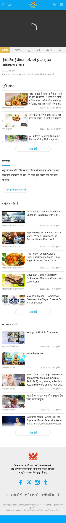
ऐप (59, 495)
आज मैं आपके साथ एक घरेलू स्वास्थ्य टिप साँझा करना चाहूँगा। (44, 397)
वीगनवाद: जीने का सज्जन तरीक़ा (16, 74)
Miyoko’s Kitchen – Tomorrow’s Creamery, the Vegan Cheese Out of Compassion (44, 299)
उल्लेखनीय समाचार (34, 353)
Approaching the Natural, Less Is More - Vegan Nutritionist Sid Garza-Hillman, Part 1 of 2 (43, 236)
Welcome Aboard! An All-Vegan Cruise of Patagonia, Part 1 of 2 (43, 213)
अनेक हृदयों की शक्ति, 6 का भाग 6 (42, 332)
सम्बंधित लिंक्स (48, 495)
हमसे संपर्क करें (31, 495)
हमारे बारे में (16, 495)
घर (7, 495)
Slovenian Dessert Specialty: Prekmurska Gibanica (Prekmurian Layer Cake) (44, 278)
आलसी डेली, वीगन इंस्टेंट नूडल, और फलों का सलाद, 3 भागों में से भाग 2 (45, 116)
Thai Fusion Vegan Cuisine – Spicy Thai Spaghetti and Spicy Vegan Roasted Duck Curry (43, 257)
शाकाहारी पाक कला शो (44, 74)
